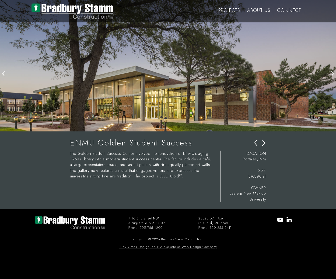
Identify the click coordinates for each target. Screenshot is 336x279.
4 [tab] (178, 126)
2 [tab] (164, 126)
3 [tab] (171, 126)
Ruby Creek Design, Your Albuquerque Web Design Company (168, 246)
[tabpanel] (168, 65)
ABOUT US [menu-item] (258, 10)
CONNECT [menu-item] (289, 10)
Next (332, 65)
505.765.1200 (151, 227)
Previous (3, 65)
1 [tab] (157, 126)
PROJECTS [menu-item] (229, 10)
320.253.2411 (221, 227)
